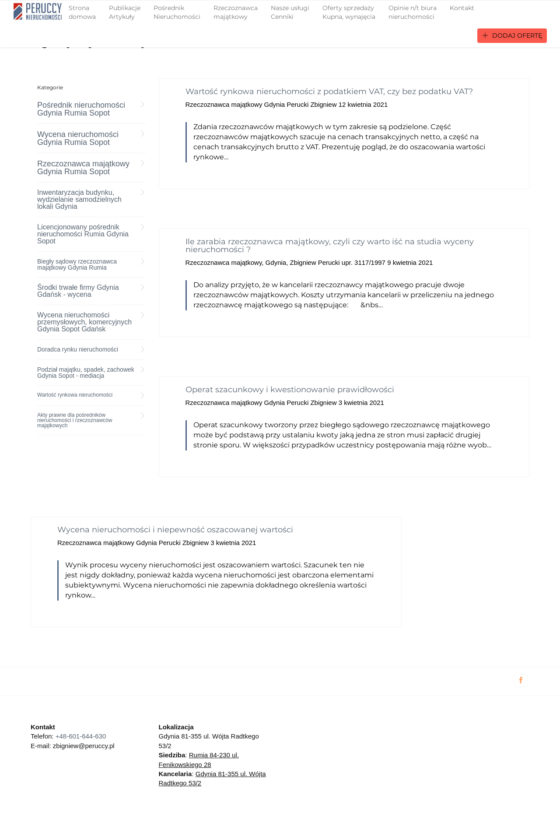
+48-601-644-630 (81, 736)
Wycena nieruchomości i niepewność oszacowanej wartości (175, 530)
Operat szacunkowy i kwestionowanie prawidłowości (290, 389)
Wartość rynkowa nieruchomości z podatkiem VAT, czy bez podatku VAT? (329, 91)
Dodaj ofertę (512, 35)
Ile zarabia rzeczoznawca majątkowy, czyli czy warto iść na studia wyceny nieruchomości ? (330, 245)
